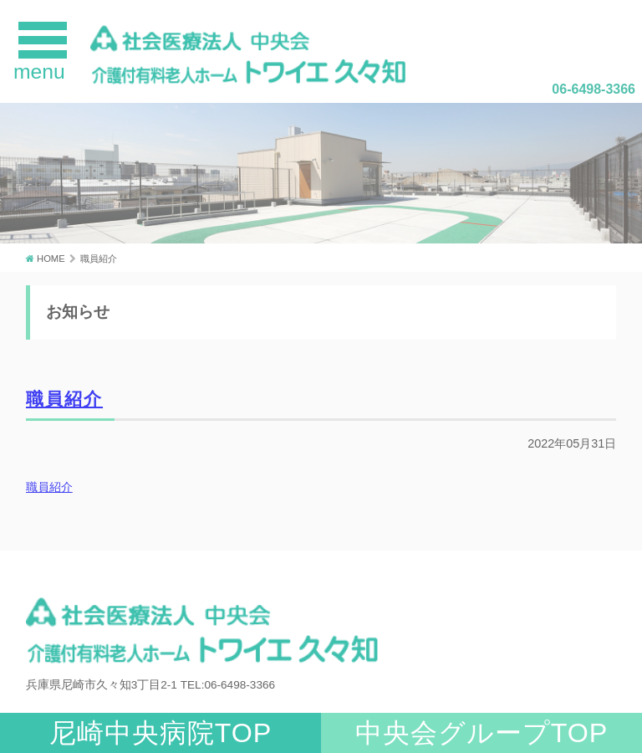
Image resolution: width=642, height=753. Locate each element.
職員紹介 (64, 398)
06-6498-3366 (593, 89)
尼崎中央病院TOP (161, 733)
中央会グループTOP (482, 733)
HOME (51, 259)
